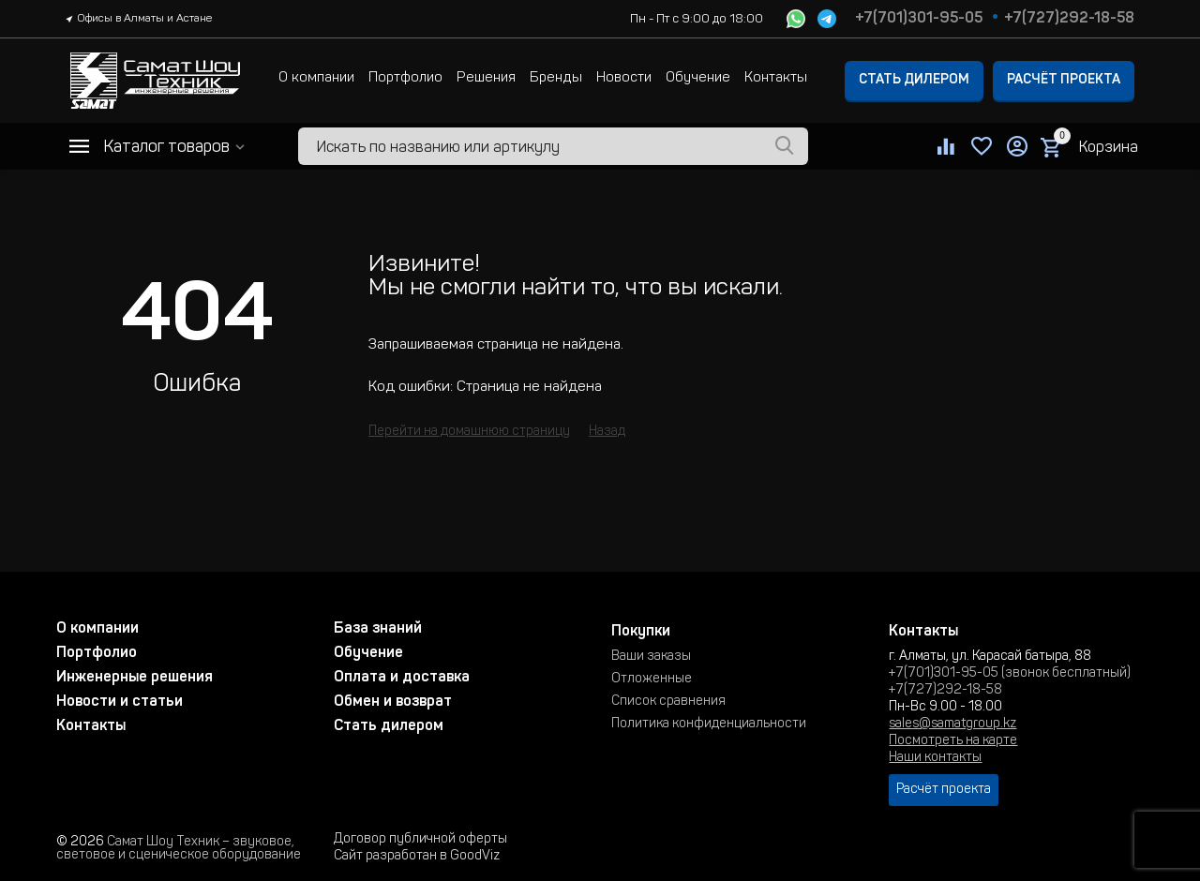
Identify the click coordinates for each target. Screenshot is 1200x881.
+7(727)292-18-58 (1069, 18)
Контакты (775, 78)
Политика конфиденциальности (708, 724)
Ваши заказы (651, 657)
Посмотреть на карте (953, 741)
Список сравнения (668, 702)
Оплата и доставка (402, 677)
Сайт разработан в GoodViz (417, 856)
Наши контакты (935, 758)
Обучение (698, 78)
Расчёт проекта (1063, 80)
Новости (624, 78)
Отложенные (651, 679)
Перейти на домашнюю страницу (469, 432)
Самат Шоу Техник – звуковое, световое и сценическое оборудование (178, 849)
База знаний (378, 628)
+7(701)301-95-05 (918, 18)
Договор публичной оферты (420, 839)
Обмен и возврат (393, 701)
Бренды (556, 78)
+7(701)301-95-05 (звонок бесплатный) (1010, 673)
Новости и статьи (119, 701)
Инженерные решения (134, 677)
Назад (607, 432)
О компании (316, 78)
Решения (486, 78)
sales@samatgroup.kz (952, 724)
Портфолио (405, 78)
